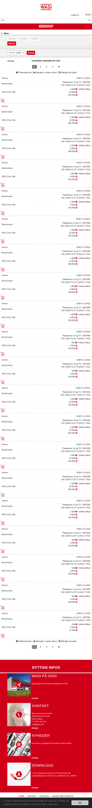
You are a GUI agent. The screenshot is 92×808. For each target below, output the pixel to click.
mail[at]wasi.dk (38, 724)
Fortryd (31, 53)
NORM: (16, 53)
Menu (5, 33)
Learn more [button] (52, 804)
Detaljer (35, 698)
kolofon (44, 796)
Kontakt (31, 796)
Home (21, 796)
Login (75, 15)
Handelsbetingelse (62, 796)
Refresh (12, 43)
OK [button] (80, 803)
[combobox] (12, 39)
